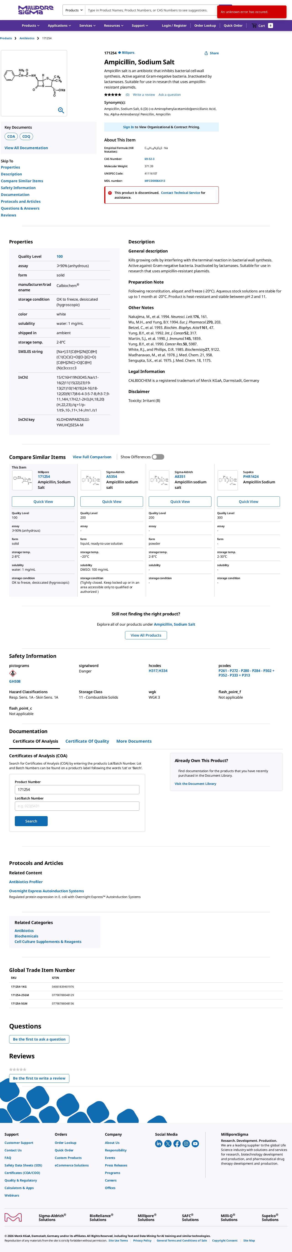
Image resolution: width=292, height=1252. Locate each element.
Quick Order (233, 25)
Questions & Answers (20, 208)
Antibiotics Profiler (26, 881)
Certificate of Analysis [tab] (35, 741)
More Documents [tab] (134, 741)
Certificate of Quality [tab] (87, 741)
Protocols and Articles (21, 201)
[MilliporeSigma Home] (35, 10)
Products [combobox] (72, 10)
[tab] (10, 38)
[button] (174, 25)
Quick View (43, 501)
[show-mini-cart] (262, 25)
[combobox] (147, 10)
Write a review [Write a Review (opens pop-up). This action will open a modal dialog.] (144, 94)
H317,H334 (158, 670)
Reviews (8, 215)
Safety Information (18, 187)
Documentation (15, 194)
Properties (10, 167)
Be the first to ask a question (39, 1039)
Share (211, 53)
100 (60, 256)
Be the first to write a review (41, 1079)
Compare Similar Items (22, 180)
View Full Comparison (92, 457)
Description (11, 174)
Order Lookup (205, 25)
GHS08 (15, 681)
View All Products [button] (146, 635)
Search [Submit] (31, 821)
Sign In (128, 127)
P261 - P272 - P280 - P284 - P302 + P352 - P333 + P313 (246, 673)
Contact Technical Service (180, 192)
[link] (27, 1142)
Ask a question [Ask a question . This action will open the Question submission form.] (170, 94)
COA (11, 136)
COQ (26, 136)
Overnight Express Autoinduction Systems (46, 890)
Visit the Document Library (195, 783)
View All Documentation (26, 148)
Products (6, 38)
